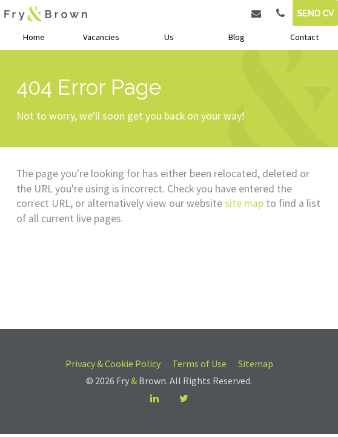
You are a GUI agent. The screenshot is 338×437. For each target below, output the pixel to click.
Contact (304, 37)
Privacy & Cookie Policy (113, 363)
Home (34, 37)
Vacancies (101, 37)
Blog (236, 37)
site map (244, 203)
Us (169, 37)
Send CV (315, 13)
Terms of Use (199, 363)
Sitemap (255, 363)
